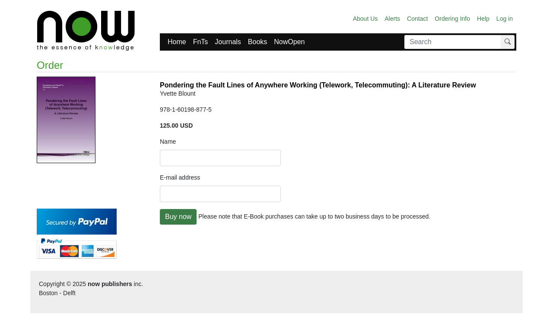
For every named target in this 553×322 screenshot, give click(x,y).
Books (257, 41)
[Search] (452, 42)
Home (177, 41)
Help (483, 18)
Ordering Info (452, 18)
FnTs (200, 41)
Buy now (178, 216)
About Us (365, 18)
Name (168, 141)
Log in (504, 18)
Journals (228, 41)
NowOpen (289, 41)
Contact (417, 18)
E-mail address (180, 177)
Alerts (392, 18)
